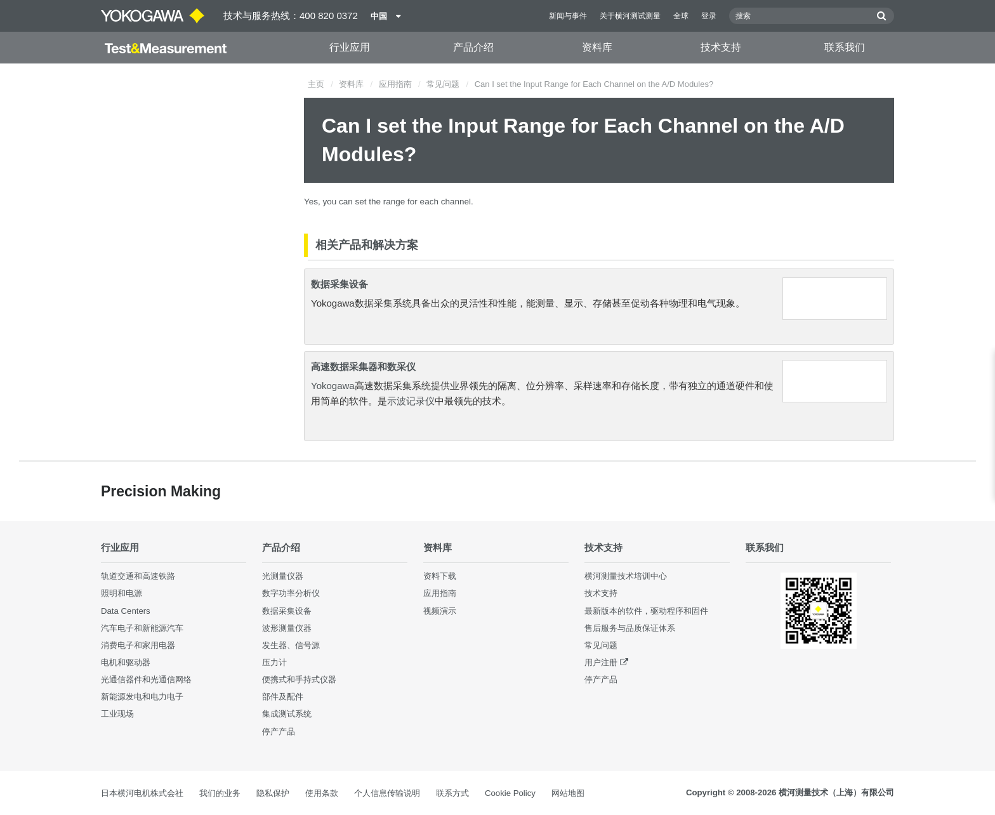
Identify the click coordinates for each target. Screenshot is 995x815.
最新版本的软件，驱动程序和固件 (646, 611)
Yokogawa (333, 385)
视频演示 (439, 611)
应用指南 (395, 84)
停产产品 (278, 731)
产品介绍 (473, 47)
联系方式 (452, 793)
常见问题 (442, 84)
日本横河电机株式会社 (142, 793)
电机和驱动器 (125, 662)
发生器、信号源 (291, 645)
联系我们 (844, 47)
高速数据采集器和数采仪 (363, 366)
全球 (681, 15)
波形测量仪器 (287, 628)
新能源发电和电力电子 (142, 696)
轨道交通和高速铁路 (138, 576)
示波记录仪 (411, 400)
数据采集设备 (339, 284)
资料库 (597, 47)
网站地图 (567, 793)
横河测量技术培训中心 (625, 576)
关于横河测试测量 (630, 15)
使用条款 (321, 793)
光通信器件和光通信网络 (146, 679)
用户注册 (600, 662)
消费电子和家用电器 (138, 645)
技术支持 (721, 47)
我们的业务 (220, 793)
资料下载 (439, 576)
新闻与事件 (568, 15)
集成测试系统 (287, 714)
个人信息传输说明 (387, 793)
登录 (708, 15)
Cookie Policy (510, 793)
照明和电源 (121, 593)
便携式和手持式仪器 (299, 679)
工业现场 (117, 714)
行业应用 (349, 47)
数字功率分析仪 (291, 593)
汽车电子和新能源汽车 (142, 628)
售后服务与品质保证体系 (629, 628)
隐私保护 (272, 793)
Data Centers (125, 611)
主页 (316, 84)
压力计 (274, 662)
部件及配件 (282, 696)
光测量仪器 (282, 576)
